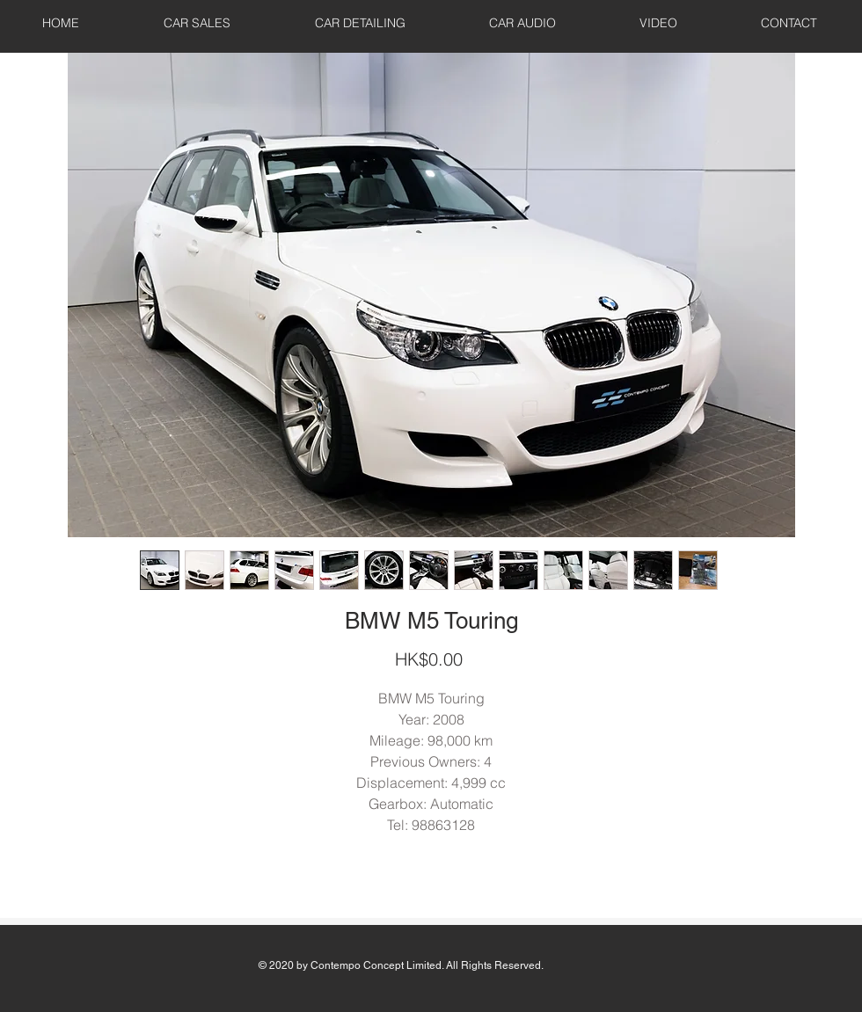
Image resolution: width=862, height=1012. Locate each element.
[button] (197, 23)
